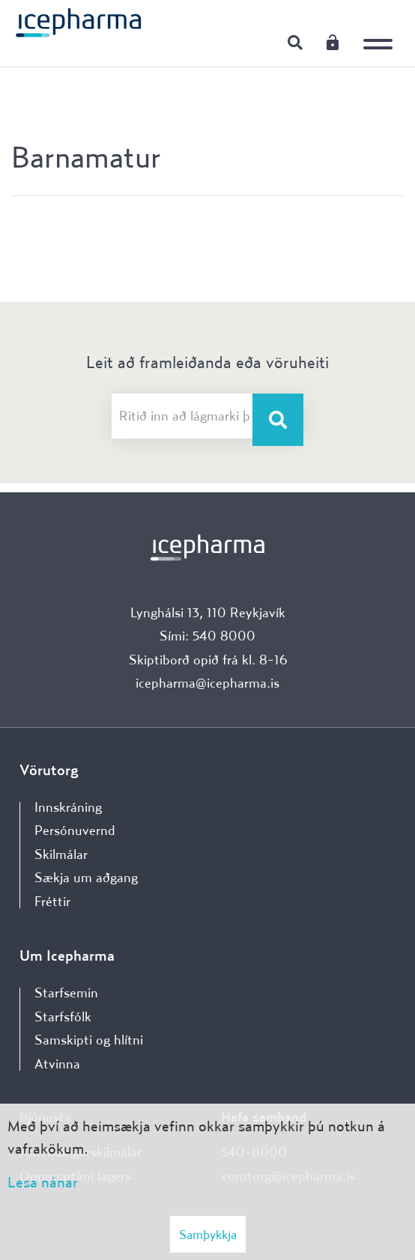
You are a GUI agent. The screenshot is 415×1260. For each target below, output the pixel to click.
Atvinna (57, 1063)
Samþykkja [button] (208, 1234)
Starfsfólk (62, 1016)
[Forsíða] (78, 21)
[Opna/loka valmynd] (381, 33)
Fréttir (52, 901)
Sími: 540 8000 (207, 635)
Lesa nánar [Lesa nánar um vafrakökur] (42, 1181)
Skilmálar (61, 854)
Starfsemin (66, 992)
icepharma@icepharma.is (207, 683)
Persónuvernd (74, 830)
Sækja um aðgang (86, 877)
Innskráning (333, 42)
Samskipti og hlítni (88, 1040)
